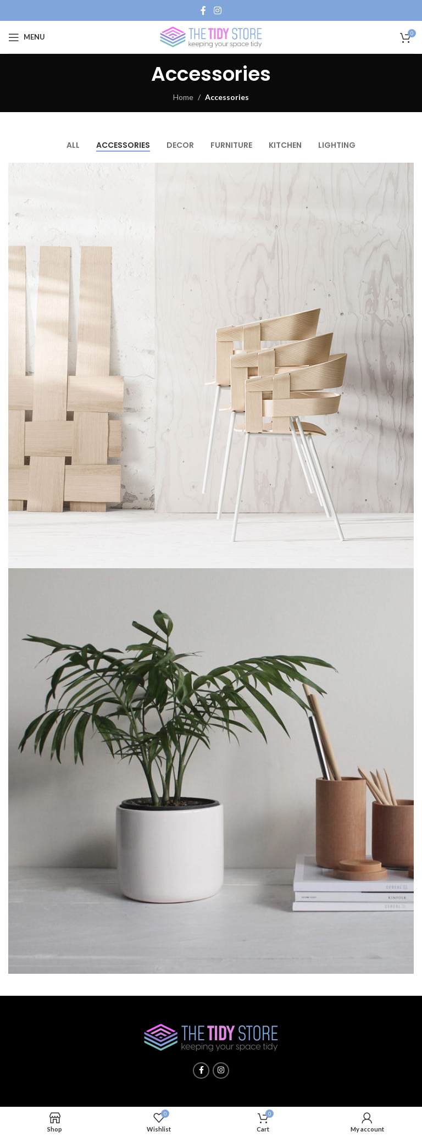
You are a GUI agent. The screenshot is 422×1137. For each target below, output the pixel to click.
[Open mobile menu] (27, 37)
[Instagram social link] (217, 10)
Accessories (227, 97)
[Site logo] (211, 36)
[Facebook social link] (203, 10)
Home (183, 97)
